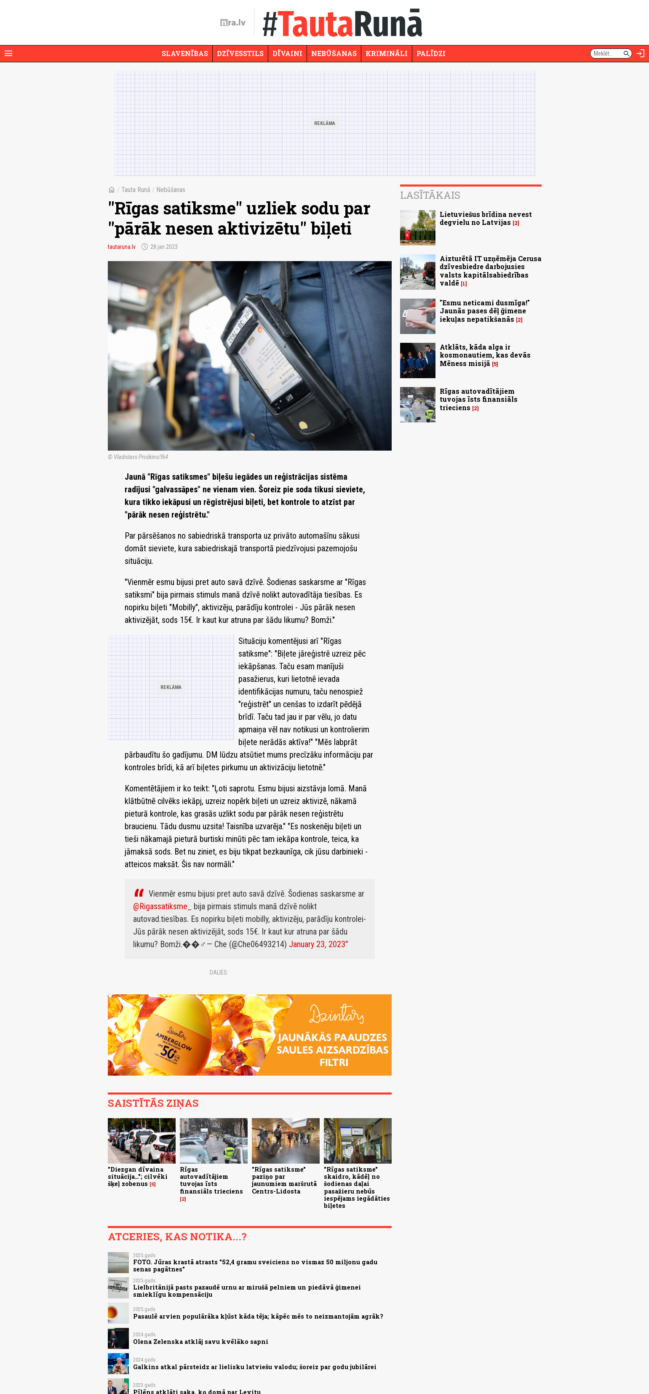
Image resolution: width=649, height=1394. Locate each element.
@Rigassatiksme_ (162, 906)
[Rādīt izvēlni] (8, 53)
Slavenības (185, 53)
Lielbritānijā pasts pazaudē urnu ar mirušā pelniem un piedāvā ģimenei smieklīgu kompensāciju (247, 1290)
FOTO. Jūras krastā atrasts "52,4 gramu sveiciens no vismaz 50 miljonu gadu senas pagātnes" (255, 1265)
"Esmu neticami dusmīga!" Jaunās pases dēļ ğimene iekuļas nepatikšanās (485, 310)
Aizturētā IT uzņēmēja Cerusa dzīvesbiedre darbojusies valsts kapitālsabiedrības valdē (491, 270)
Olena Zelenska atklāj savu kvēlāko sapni (200, 1342)
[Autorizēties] (640, 53)
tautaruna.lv (122, 246)
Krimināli (387, 53)
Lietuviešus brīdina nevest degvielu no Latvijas (486, 218)
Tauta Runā (135, 190)
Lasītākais (430, 195)
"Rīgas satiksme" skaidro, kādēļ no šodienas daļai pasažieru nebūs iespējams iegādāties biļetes (357, 1187)
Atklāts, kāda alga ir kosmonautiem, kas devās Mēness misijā (485, 354)
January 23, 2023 (317, 944)
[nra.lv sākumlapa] (233, 23)
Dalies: (219, 972)
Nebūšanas (334, 53)
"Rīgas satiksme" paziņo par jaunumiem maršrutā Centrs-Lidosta (284, 1180)
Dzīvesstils (240, 53)
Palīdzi (431, 53)
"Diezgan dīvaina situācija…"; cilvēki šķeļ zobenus (138, 1176)
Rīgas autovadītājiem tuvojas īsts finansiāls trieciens (211, 1180)
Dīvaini (287, 53)
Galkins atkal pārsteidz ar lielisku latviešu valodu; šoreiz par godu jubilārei (255, 1367)
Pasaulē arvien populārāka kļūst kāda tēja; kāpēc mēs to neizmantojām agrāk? (258, 1316)
